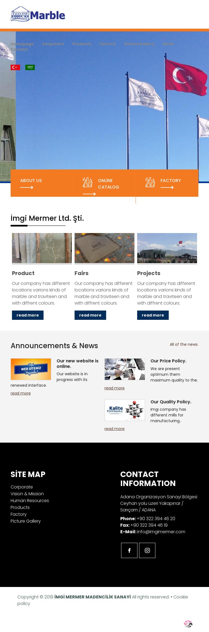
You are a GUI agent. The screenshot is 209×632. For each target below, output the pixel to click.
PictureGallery (139, 44)
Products (81, 44)
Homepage (22, 44)
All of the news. (184, 344)
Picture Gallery (26, 521)
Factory (108, 44)
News (168, 44)
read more (21, 393)
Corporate (22, 487)
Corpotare (53, 44)
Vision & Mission (27, 494)
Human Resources (30, 500)
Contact (19, 49)
